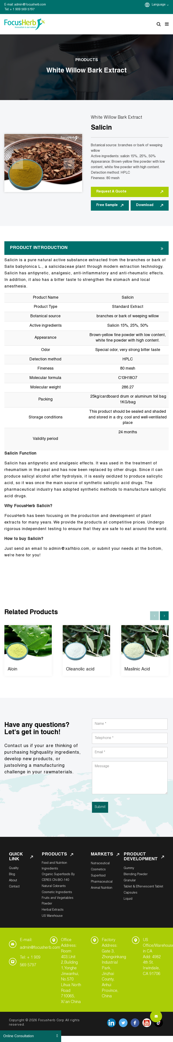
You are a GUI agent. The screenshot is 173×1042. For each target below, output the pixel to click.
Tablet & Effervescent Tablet (143, 886)
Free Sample (109, 205)
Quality (14, 868)
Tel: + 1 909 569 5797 (30, 961)
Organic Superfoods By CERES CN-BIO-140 (58, 877)
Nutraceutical (100, 863)
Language (160, 5)
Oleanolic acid (80, 669)
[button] (164, 615)
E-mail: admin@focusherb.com (40, 944)
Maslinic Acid (137, 669)
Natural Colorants (54, 886)
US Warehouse (52, 916)
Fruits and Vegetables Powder (57, 901)
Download (149, 205)
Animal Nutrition (101, 888)
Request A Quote (129, 192)
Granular (130, 880)
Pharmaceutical (101, 881)
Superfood (98, 875)
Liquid (128, 899)
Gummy (129, 868)
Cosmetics (98, 869)
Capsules (130, 892)
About (13, 880)
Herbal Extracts (53, 910)
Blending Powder (136, 874)
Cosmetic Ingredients (57, 892)
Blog (12, 874)
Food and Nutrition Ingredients (54, 866)
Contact (14, 886)
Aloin (12, 669)
